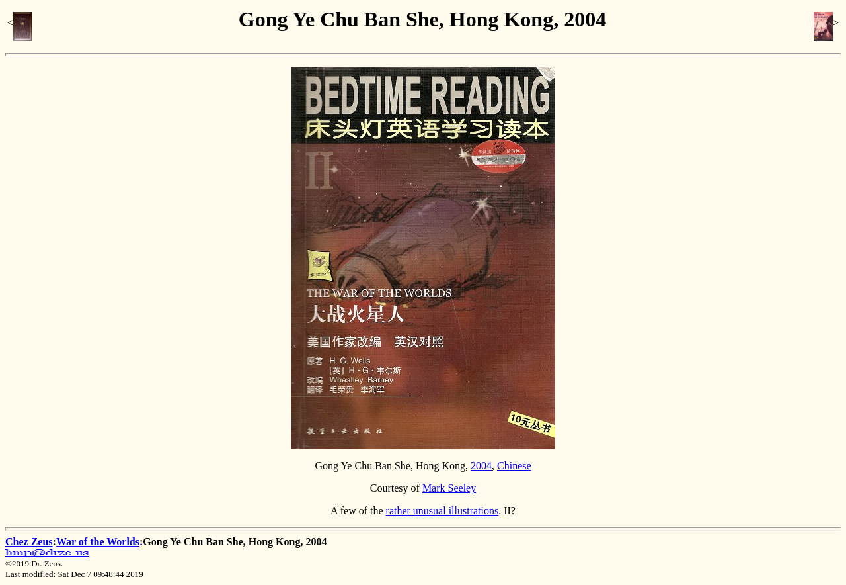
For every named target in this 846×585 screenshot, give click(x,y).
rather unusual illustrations (442, 510)
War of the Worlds (97, 541)
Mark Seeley (449, 488)
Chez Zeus (29, 541)
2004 (481, 465)
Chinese (514, 465)
